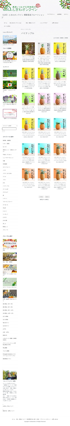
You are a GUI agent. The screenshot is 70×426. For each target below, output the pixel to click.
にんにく (5, 211)
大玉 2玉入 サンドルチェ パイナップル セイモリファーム (60, 159)
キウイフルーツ (6, 167)
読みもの (10, 74)
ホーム (4, 22)
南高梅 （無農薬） (7, 140)
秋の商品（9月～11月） (8, 310)
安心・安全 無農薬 (10, 258)
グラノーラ (5, 229)
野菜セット (5, 226)
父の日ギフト (6, 325)
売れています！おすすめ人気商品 (10, 245)
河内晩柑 (5, 164)
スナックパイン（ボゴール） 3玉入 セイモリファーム (44, 58)
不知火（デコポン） (7, 154)
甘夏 (4, 160)
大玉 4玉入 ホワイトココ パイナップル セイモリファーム (60, 134)
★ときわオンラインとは (15, 22)
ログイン (65, 14)
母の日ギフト (6, 322)
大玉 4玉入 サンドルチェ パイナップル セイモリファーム (28, 184)
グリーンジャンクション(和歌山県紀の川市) (9, 343)
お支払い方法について (8, 406)
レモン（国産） (6, 143)
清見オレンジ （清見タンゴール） (10, 150)
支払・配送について (29, 22)
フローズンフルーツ (7, 201)
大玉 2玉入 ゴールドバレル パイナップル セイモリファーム (28, 134)
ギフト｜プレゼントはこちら (10, 283)
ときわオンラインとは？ (10, 40)
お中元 (4, 329)
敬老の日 (5, 335)
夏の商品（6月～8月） (8, 307)
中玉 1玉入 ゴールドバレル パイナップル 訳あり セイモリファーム (28, 83)
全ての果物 (5, 316)
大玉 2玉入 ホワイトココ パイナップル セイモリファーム (44, 134)
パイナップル (28, 29)
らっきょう (5, 214)
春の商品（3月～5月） (8, 303)
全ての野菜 (5, 319)
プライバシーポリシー (45, 419)
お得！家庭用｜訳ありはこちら (10, 295)
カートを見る (6, 26)
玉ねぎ (4, 207)
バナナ (4, 170)
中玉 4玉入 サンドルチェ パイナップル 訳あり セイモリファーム (44, 184)
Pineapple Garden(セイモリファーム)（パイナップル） (9, 354)
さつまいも (5, 204)
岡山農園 (5, 347)
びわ (4, 182)
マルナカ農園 (6, 351)
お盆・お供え (6, 332)
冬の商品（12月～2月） (8, 313)
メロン (4, 179)
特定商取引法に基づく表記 (33, 419)
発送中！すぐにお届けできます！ (10, 270)
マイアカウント (50, 14)
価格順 (61, 37)
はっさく (5, 146)
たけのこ (5, 217)
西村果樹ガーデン (7, 358)
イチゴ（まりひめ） (7, 173)
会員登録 (58, 14)
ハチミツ (5, 198)
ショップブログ (42, 22)
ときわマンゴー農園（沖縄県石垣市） (9, 339)
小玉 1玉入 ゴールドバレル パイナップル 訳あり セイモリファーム (44, 83)
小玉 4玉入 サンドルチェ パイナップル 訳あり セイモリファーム (60, 184)
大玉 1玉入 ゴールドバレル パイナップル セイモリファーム (60, 58)
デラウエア (5, 192)
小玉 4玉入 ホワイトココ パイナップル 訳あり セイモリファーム (44, 159)
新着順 (66, 37)
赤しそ (4, 223)
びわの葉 (5, 220)
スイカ (4, 176)
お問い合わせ (54, 22)
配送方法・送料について (8, 410)
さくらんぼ (5, 189)
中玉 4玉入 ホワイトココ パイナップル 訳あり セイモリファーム (28, 159)
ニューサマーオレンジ (8, 157)
